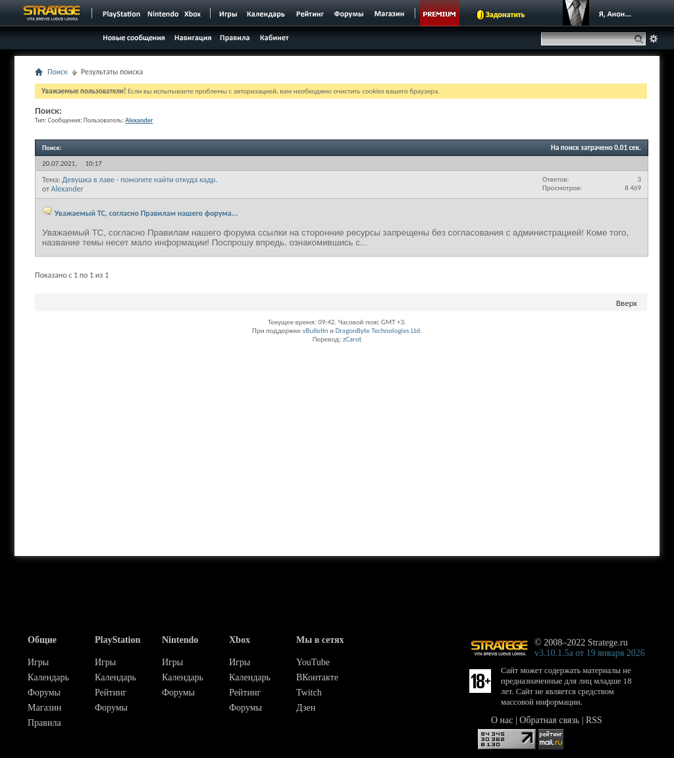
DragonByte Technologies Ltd (377, 330)
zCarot (352, 339)
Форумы (44, 692)
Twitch (309, 692)
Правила (44, 723)
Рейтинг (110, 692)
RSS (594, 720)
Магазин (44, 708)
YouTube (313, 662)
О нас (502, 720)
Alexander (67, 188)
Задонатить (505, 14)
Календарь (48, 677)
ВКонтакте (317, 677)
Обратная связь (549, 720)
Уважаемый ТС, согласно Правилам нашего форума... (146, 213)
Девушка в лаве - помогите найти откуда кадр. (139, 179)
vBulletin (315, 330)
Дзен (305, 708)
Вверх (626, 303)
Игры (38, 662)
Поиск (57, 71)
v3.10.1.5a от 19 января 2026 (589, 653)
